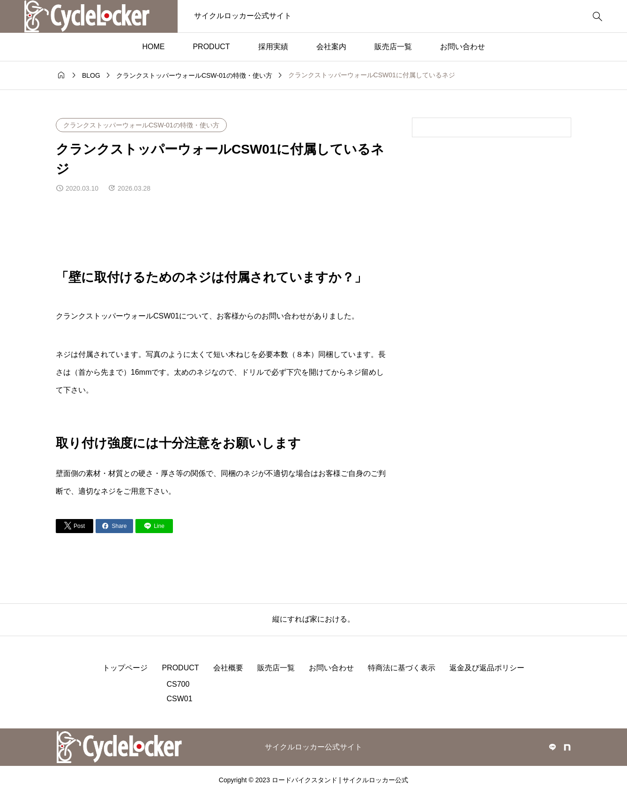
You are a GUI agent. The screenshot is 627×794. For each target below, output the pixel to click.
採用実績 (273, 47)
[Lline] (154, 526)
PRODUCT (211, 47)
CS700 (177, 684)
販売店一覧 (393, 47)
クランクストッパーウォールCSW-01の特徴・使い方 (141, 125)
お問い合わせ (462, 47)
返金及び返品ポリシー (486, 668)
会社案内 (331, 47)
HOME (153, 47)
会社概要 (228, 668)
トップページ (125, 668)
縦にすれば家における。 (313, 619)
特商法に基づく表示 (401, 668)
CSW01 (179, 699)
